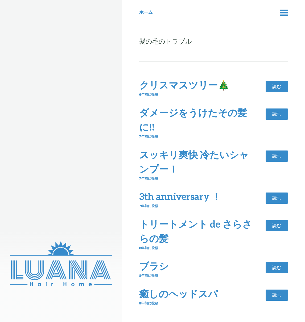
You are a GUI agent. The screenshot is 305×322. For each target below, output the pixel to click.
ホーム (146, 12)
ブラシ (154, 266)
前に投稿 (148, 95)
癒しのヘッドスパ (178, 293)
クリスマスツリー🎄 (184, 85)
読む (276, 86)
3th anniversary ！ (180, 196)
